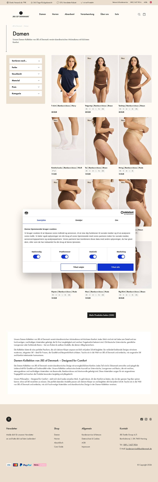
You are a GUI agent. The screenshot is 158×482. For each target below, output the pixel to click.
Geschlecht (25, 74)
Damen (42, 14)
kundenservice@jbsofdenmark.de (139, 448)
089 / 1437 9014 (130, 444)
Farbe (25, 67)
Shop (56, 428)
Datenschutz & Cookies (91, 438)
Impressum (86, 446)
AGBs (145, 2)
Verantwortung (87, 14)
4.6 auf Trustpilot (88, 2)
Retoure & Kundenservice (120, 2)
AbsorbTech (58, 442)
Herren (55, 14)
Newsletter (11, 428)
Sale (117, 14)
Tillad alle (115, 267)
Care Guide (58, 446)
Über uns (104, 14)
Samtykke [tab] (41, 220)
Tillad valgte (78, 267)
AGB (83, 442)
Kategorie (25, 93)
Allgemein (87, 428)
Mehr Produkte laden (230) (101, 315)
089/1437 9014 (135, 2)
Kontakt (124, 428)
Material (25, 80)
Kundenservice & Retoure (91, 434)
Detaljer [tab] (79, 220)
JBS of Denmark (17, 26)
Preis (25, 87)
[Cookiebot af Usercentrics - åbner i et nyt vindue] (123, 213)
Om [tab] (116, 220)
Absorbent (69, 14)
